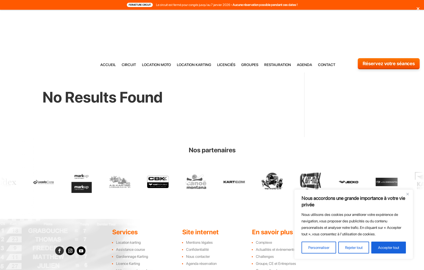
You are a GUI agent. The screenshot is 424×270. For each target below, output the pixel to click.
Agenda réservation (201, 225)
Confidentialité (197, 211)
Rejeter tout (354, 247)
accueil (108, 22)
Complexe (264, 204)
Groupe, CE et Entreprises (276, 225)
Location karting (128, 204)
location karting (194, 22)
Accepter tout (388, 247)
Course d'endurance (272, 232)
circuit (129, 22)
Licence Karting (128, 225)
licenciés (226, 22)
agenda (304, 22)
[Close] (407, 194)
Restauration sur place (133, 239)
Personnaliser (318, 247)
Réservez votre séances (389, 21)
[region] (353, 224)
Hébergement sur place (134, 232)
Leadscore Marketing (265, 267)
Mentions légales (199, 204)
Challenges (265, 218)
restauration (277, 22)
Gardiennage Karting (132, 218)
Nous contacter (198, 218)
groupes (249, 22)
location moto (156, 22)
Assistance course (130, 211)
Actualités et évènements (275, 211)
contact (326, 22)
